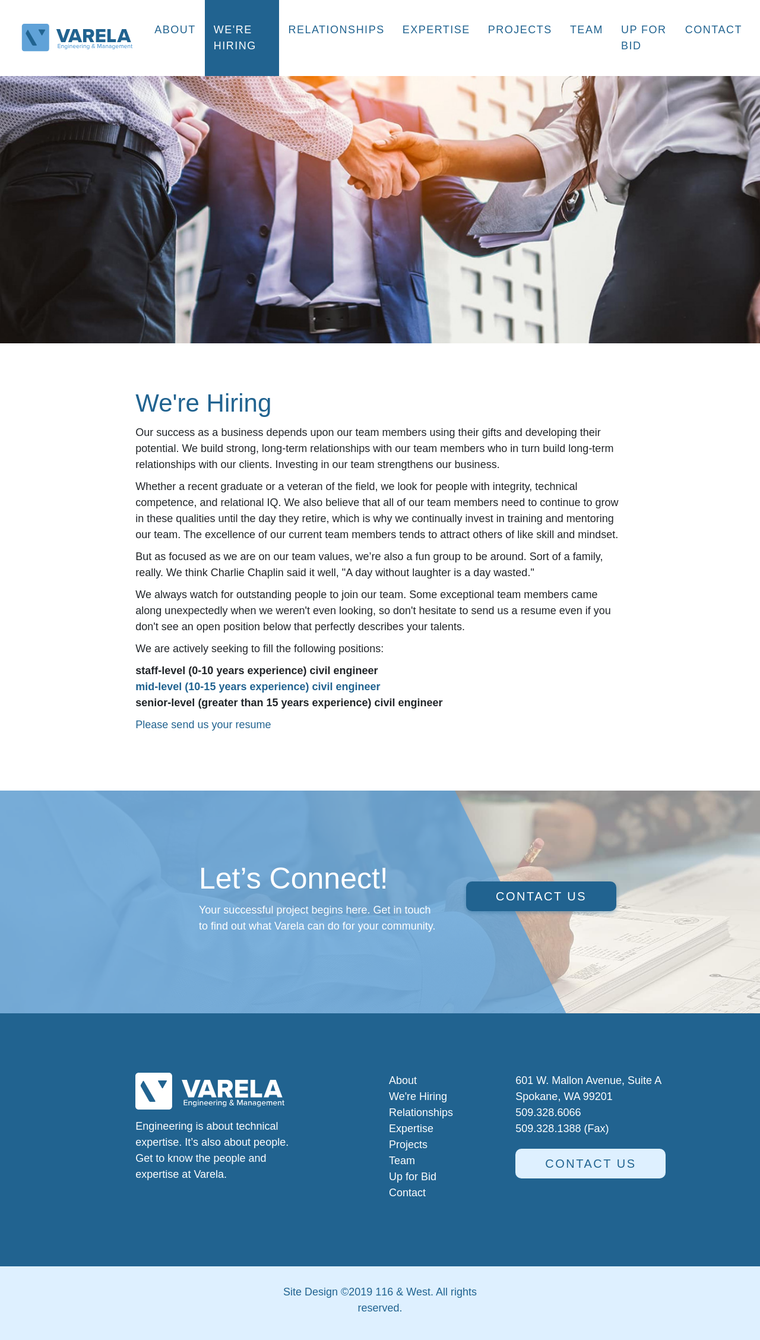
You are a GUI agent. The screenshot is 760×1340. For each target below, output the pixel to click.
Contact (713, 30)
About (175, 30)
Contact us (541, 896)
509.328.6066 (548, 1112)
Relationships (336, 30)
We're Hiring (235, 38)
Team (586, 30)
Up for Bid (644, 38)
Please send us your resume (204, 725)
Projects (520, 30)
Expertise (436, 30)
